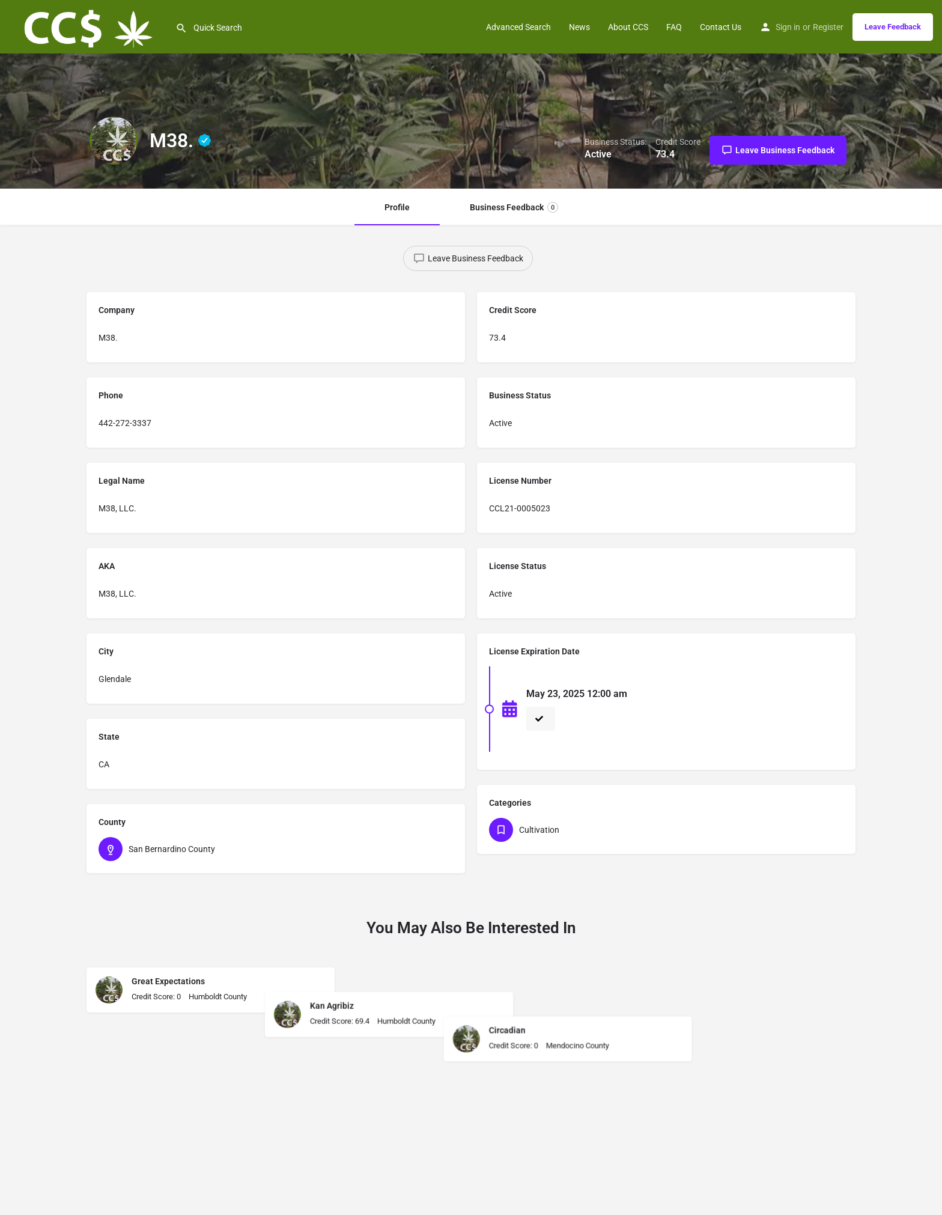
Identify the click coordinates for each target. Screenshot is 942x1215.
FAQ (674, 27)
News (579, 27)
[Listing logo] (114, 141)
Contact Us (720, 27)
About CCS (628, 27)
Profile (397, 207)
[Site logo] (87, 26)
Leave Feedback (893, 26)
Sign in (788, 27)
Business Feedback (514, 207)
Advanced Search (518, 27)
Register (828, 27)
